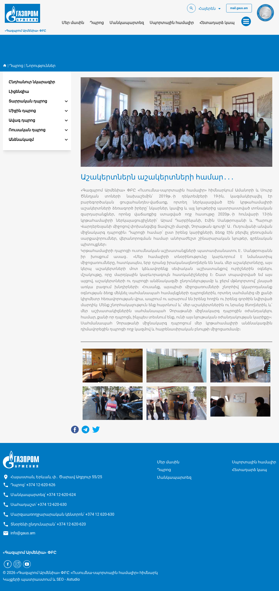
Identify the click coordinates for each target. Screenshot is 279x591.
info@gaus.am (23, 533)
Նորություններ (40, 65)
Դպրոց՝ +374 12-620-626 (33, 485)
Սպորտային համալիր (172, 22)
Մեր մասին (73, 22)
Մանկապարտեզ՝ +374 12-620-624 (43, 494)
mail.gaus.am (239, 8)
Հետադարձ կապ (217, 22)
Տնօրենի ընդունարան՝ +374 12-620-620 (48, 524)
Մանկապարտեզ (126, 22)
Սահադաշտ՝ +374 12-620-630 (39, 504)
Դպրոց (97, 22)
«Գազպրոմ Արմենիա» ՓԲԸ (25, 30)
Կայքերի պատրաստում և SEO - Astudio (41, 579)
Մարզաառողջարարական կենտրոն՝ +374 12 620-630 (62, 514)
